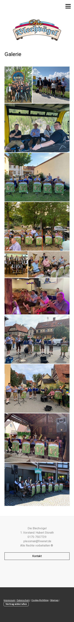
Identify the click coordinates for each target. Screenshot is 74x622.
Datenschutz (23, 600)
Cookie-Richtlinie (40, 600)
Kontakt (37, 556)
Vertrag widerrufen (16, 604)
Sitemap (54, 600)
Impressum (9, 600)
